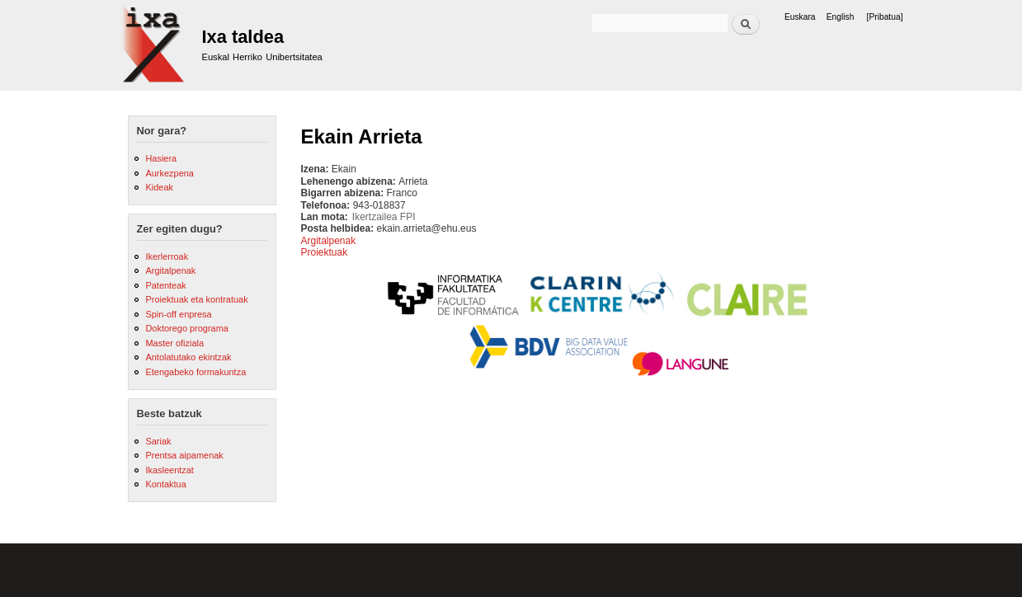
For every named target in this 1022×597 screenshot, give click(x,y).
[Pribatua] (885, 16)
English (841, 16)
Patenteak (165, 285)
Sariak (158, 441)
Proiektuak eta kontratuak (196, 299)
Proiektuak (324, 252)
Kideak (159, 187)
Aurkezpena (169, 173)
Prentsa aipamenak (184, 455)
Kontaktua (165, 484)
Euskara (800, 16)
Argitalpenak (170, 270)
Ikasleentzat (169, 470)
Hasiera (161, 158)
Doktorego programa (186, 328)
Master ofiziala (174, 343)
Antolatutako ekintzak (188, 357)
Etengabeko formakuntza (195, 372)
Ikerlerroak (166, 256)
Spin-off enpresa (178, 314)
